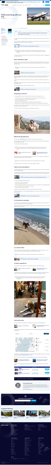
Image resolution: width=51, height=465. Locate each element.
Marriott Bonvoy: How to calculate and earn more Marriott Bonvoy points (42, 360)
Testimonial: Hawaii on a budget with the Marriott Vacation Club (44, 417)
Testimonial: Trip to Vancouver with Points (31, 417)
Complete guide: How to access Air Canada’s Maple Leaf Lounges (31, 195)
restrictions (22, 99)
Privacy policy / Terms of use (45, 462)
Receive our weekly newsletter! (28, 429)
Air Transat (43, 273)
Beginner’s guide (27, 428)
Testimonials (3, 13)
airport (29, 172)
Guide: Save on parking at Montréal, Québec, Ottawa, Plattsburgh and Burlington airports (31, 177)
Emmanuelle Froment (27, 383)
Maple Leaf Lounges (30, 191)
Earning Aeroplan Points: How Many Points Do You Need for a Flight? (43, 326)
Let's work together (39, 462)
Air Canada (38, 62)
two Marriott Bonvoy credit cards (25, 363)
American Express (35, 363)
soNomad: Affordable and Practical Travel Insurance (24, 152)
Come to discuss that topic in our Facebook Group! (25, 378)
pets (42, 55)
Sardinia (24, 273)
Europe (26, 38)
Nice (22, 55)
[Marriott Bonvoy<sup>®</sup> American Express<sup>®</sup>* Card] (16, 373)
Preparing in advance (4, 38)
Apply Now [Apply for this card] (47, 372)
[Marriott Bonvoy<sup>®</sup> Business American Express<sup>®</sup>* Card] (16, 370)
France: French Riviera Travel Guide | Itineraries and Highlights (31, 258)
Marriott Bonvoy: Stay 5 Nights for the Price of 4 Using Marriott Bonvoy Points (23, 360)
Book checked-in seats (4, 37)
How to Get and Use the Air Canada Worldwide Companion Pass (31, 46)
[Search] (41, 5)
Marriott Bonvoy (31, 357)
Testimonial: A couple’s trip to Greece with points (24, 268)
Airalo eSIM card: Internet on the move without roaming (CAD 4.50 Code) (42, 152)
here (38, 108)
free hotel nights (44, 357)
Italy (40, 265)
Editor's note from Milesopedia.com (46, 25)
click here (26, 143)
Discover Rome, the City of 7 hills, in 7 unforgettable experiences (42, 268)
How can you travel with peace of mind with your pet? (31, 89)
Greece (43, 265)
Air (20, 38)
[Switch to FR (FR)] (43, 5)
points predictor (16, 330)
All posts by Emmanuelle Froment (27, 389)
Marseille (39, 273)
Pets (14, 85)
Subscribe (33, 400)
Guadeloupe (16, 42)
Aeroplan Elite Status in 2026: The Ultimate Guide (31, 72)
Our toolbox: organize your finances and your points (30, 426)
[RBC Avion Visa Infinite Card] (4, 31)
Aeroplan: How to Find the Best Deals (23, 325)
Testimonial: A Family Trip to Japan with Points (19, 417)
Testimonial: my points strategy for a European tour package (6, 417)
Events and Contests (27, 427)
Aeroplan (42, 322)
